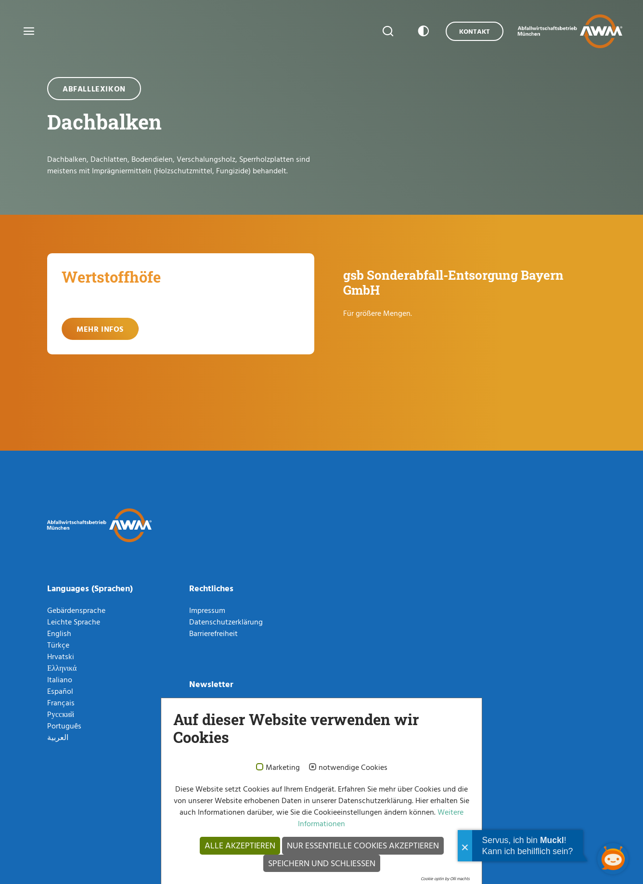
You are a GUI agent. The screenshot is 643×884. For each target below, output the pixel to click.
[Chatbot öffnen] (613, 858)
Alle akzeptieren (240, 845)
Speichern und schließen (321, 863)
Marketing (283, 767)
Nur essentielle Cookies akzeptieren (363, 845)
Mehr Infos (100, 329)
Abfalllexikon (94, 88)
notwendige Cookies (353, 767)
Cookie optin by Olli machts (445, 878)
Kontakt (474, 31)
